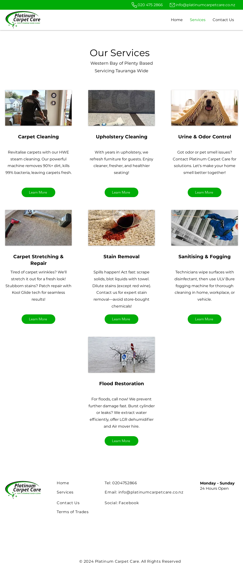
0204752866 (124, 483)
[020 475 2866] (146, 5)
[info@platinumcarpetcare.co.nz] (202, 5)
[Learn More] (38, 192)
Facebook (128, 503)
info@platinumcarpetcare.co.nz (150, 492)
